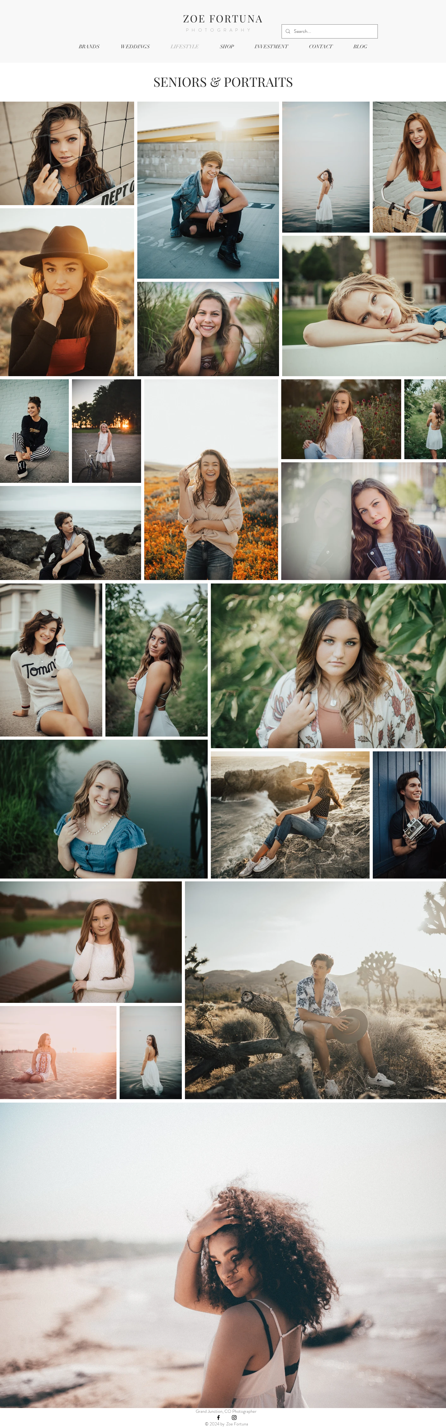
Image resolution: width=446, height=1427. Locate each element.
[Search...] (329, 31)
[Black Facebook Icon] (218, 1417)
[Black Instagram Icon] (234, 1417)
